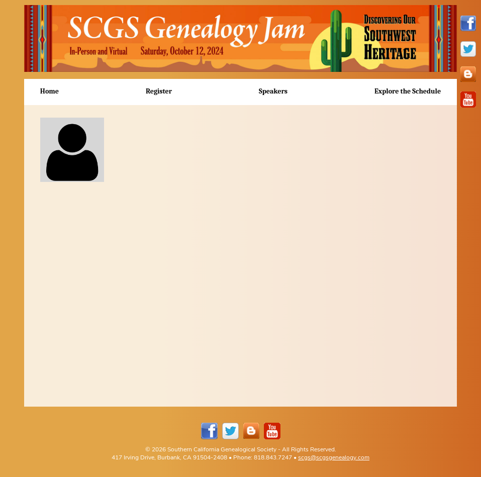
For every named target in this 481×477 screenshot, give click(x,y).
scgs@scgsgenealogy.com (333, 457)
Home (49, 91)
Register (159, 91)
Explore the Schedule (407, 91)
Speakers (273, 91)
